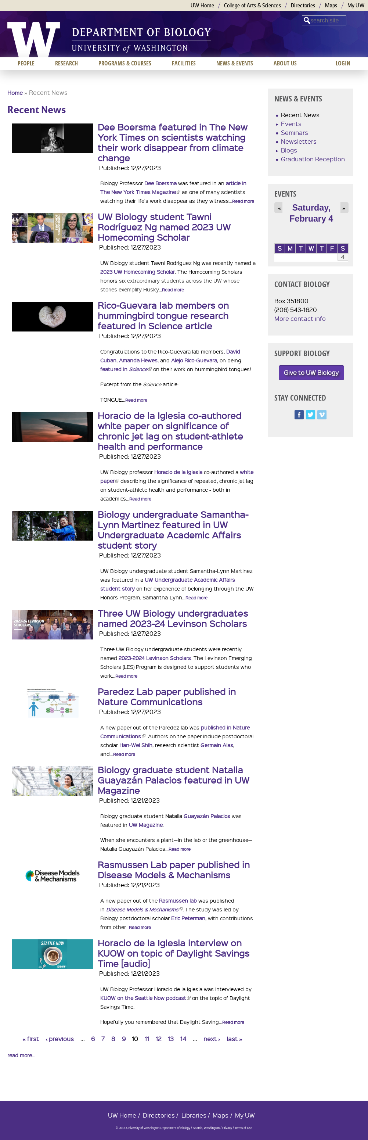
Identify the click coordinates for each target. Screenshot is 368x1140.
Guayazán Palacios (206, 816)
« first (30, 1039)
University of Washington (33, 39)
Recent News (300, 115)
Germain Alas (217, 745)
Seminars (294, 132)
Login (343, 63)
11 (147, 1039)
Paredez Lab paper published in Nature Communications (167, 696)
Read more (243, 201)
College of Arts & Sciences (252, 5)
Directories (303, 5)
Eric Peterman (188, 918)
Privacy (227, 1128)
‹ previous (60, 1039)
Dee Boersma (160, 183)
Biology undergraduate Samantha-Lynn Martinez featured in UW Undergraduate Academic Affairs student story (173, 529)
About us (285, 63)
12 (159, 1039)
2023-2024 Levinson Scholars (155, 658)
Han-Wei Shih (135, 745)
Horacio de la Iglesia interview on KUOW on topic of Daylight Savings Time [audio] (173, 953)
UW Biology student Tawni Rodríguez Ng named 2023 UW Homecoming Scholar (164, 227)
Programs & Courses (124, 63)
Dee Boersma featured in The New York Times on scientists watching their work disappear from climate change (173, 142)
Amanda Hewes (138, 360)
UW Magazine (146, 824)
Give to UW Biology (311, 372)
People (26, 63)
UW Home (202, 5)
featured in (126, 369)
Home (15, 92)
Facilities (184, 63)
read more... (21, 1055)
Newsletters (299, 141)
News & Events (234, 63)
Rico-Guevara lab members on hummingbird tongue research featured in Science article (163, 315)
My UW (356, 5)
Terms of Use (243, 1128)
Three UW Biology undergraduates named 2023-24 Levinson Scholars (173, 618)
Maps (331, 5)
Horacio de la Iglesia (178, 472)
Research (66, 63)
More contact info (300, 318)
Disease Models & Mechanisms (144, 909)
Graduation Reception (313, 159)
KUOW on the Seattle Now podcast (145, 997)
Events (291, 124)
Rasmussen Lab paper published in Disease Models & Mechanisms (174, 869)
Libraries (193, 1115)
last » (234, 1039)
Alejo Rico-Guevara (194, 360)
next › (211, 1039)
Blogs (289, 150)
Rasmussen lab (178, 900)
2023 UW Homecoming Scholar (137, 271)
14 (183, 1039)
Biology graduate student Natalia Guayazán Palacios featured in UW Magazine (173, 780)
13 (171, 1039)
